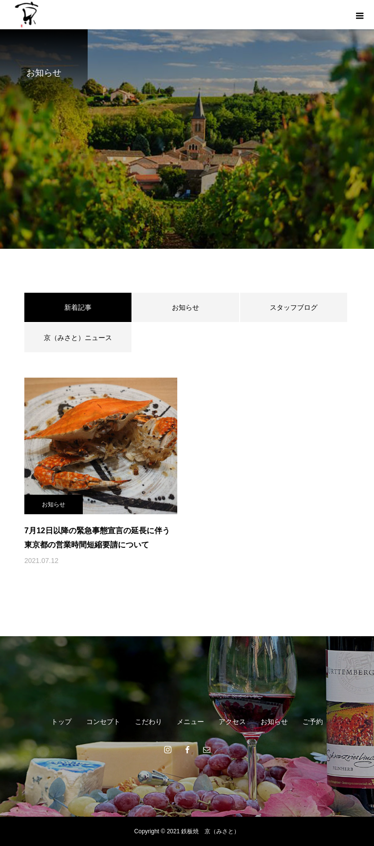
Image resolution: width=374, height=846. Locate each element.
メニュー (190, 721)
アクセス (232, 721)
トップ (61, 721)
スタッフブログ (294, 307)
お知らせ (185, 307)
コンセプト (103, 721)
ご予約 (312, 721)
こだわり (148, 721)
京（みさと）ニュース (78, 338)
